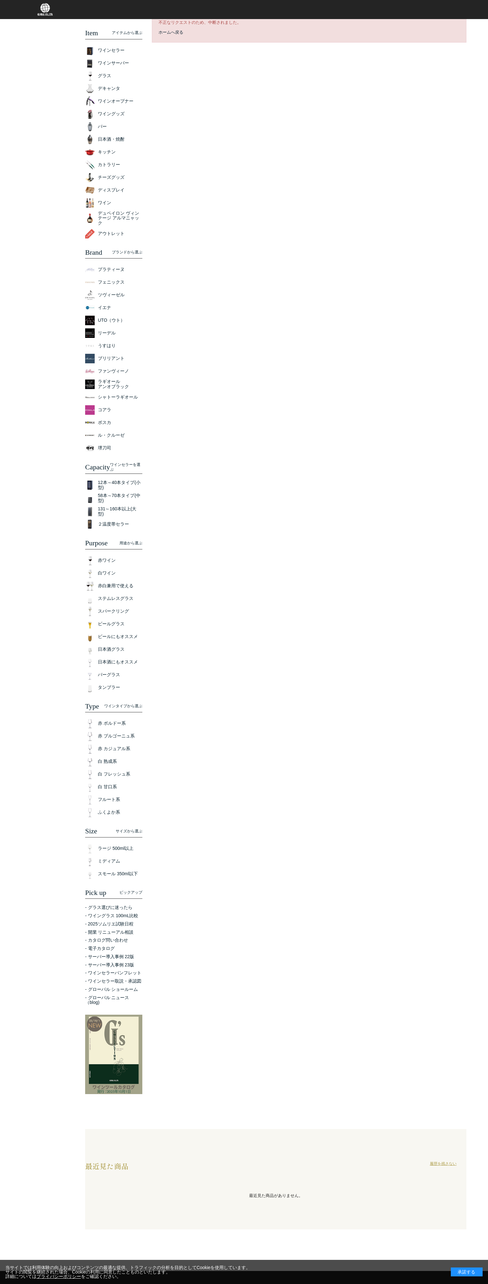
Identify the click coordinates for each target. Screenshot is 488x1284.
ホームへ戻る (171, 32)
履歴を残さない (443, 1163)
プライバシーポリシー (59, 1276)
